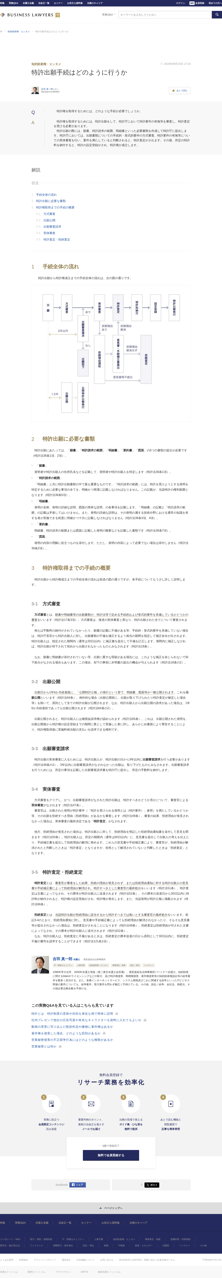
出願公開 (49, 220)
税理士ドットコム (36, 1272)
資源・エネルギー (144, 1245)
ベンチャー (184, 1245)
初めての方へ (215, 3)
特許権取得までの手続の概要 (55, 207)
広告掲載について (85, 1260)
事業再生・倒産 (153, 1239)
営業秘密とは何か (44, 1046)
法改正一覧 (43, 3)
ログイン (180, 3)
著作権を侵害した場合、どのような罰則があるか (66, 1033)
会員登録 (196, 3)
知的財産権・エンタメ (19, 31)
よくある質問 (6, 1260)
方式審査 (49, 213)
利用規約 (23, 1260)
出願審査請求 (52, 226)
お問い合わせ (106, 1260)
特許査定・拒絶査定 (56, 239)
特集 (2, 3)
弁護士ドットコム (9, 1272)
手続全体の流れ (46, 194)
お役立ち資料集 (75, 3)
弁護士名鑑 (28, 3)
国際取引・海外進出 (63, 1245)
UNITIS (84, 1272)
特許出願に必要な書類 (51, 201)
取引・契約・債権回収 (41, 1239)
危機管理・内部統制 (180, 1239)
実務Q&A (13, 3)
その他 (203, 1245)
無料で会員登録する (111, 1155)
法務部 (165, 1245)
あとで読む (180, 90)
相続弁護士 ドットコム (109, 1272)
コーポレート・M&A (10, 1239)
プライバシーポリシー (45, 1260)
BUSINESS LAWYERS (30, 15)
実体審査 (49, 233)
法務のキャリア (95, 3)
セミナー (58, 3)
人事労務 (98, 1239)
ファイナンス (36, 1245)
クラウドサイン (63, 1272)
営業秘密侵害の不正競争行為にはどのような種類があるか (72, 1039)
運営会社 (66, 1260)
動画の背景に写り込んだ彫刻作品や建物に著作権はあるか (72, 1026)
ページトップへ (113, 1208)
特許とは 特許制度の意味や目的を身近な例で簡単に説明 (72, 1013)
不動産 (121, 1245)
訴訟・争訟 (88, 1245)
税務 (106, 1245)
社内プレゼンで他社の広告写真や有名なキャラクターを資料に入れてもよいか (86, 1020)
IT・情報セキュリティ (73, 1239)
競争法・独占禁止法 (10, 1245)
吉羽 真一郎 (66, 959)
